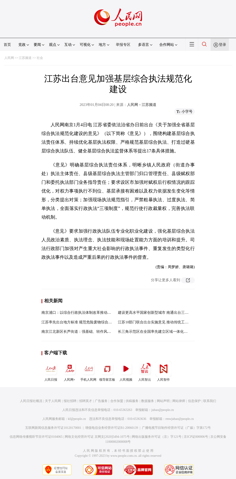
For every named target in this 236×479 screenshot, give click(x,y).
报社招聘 (70, 401)
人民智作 (163, 371)
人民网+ (70, 371)
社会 (40, 58)
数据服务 (147, 401)
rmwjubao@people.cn (179, 419)
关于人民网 (53, 401)
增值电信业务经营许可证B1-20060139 (111, 427)
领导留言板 (107, 371)
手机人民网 (88, 371)
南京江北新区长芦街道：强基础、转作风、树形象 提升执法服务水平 (96, 331)
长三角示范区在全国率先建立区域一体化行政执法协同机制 (165, 331)
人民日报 (51, 371)
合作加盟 (116, 401)
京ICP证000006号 (196, 436)
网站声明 (163, 401)
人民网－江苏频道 (141, 105)
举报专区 (123, 45)
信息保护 (194, 401)
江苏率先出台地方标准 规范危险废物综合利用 (78, 322)
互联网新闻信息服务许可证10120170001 (53, 427)
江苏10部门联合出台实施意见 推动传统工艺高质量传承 (162, 322)
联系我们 (209, 401)
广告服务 (101, 401)
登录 (222, 45)
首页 (7, 45)
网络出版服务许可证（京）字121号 (157, 436)
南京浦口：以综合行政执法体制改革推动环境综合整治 (85, 312)
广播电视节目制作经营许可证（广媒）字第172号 (176, 427)
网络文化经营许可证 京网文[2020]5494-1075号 (97, 436)
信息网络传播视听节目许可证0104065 (36, 436)
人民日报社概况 (31, 401)
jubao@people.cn (162, 410)
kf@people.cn (77, 419)
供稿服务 (132, 401)
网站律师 (178, 401)
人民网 (9, 58)
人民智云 (145, 371)
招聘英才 (85, 401)
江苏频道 (25, 58)
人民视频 (126, 371)
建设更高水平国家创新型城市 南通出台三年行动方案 (160, 312)
